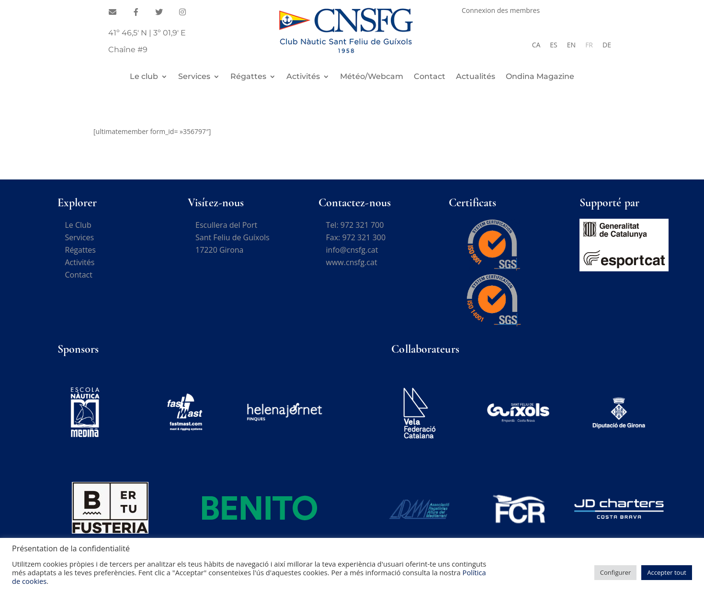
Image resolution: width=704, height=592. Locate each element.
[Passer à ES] (553, 45)
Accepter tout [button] (666, 572)
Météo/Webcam (371, 77)
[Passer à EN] (571, 45)
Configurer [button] (615, 572)
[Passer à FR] (589, 45)
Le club (144, 77)
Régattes (248, 77)
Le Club (78, 225)
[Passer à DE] (607, 45)
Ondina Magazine (540, 77)
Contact (429, 77)
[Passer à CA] (536, 45)
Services (194, 77)
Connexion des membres (501, 11)
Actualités (475, 77)
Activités (303, 77)
